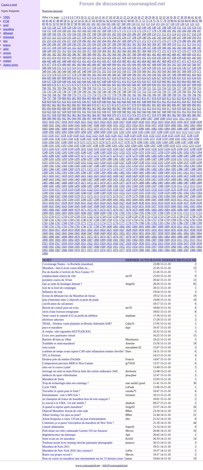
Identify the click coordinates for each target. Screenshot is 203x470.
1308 (160, 159)
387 (79, 54)
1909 (167, 240)
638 (54, 81)
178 (154, 30)
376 (184, 51)
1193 (64, 145)
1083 (160, 128)
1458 (160, 179)
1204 (134, 145)
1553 (128, 192)
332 (124, 47)
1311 (179, 159)
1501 (115, 186)
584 (104, 74)
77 (161, 20)
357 (89, 51)
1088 (192, 128)
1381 (147, 169)
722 (154, 88)
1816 (51, 229)
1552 (122, 192)
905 (109, 108)
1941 (51, 246)
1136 (177, 135)
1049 (103, 125)
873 (109, 105)
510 (54, 67)
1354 (135, 165)
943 (139, 111)
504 (184, 64)
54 (79, 20)
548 (84, 71)
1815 (45, 229)
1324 (103, 162)
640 (64, 81)
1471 (83, 182)
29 (149, 17)
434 (154, 57)
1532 (154, 189)
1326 (115, 162)
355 (79, 51)
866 (74, 105)
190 (54, 34)
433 (149, 57)
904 (104, 108)
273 (149, 40)
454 (94, 61)
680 (104, 84)
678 (94, 84)
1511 (179, 186)
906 (114, 108)
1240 (45, 152)
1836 (180, 229)
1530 (141, 189)
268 (124, 40)
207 (139, 34)
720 (144, 88)
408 (184, 54)
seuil (6, 25)
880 (144, 105)
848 (144, 101)
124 (44, 27)
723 (159, 88)
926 (54, 111)
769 (69, 94)
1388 (192, 169)
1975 (109, 250)
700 (44, 88)
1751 (115, 219)
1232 (154, 148)
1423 (96, 175)
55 (82, 20)
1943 (64, 246)
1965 (45, 250)
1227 (122, 148)
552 (104, 71)
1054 (135, 125)
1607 (154, 199)
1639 (199, 202)
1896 (83, 240)
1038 (192, 121)
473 (189, 61)
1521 (83, 189)
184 (184, 30)
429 (129, 57)
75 (154, 20)
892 (44, 108)
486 (94, 64)
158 (54, 30)
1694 (71, 213)
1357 (154, 165)
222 (54, 37)
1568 (64, 196)
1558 (160, 192)
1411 (179, 172)
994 (74, 118)
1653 (128, 206)
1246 (83, 152)
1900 (109, 240)
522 (114, 67)
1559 (167, 192)
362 (114, 51)
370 (154, 51)
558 (134, 71)
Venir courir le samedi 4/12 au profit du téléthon (69, 315)
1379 (135, 169)
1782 (154, 223)
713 (109, 88)
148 (164, 27)
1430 (141, 175)
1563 (192, 192)
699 (199, 84)
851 (159, 101)
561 (149, 71)
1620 (77, 202)
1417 (58, 175)
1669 (71, 209)
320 (64, 47)
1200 (108, 145)
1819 (71, 229)
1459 (167, 179)
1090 (45, 132)
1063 (192, 125)
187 (199, 30)
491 (119, 64)
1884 (167, 236)
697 (189, 84)
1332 (154, 162)
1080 (141, 128)
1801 (115, 226)
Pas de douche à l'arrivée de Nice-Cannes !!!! (68, 272)
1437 (186, 175)
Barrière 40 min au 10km (56, 339)
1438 (192, 175)
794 (194, 94)
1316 (51, 162)
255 (59, 40)
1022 (90, 121)
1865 (45, 236)
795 (199, 94)
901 (89, 108)
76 (157, 20)
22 (124, 17)
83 (182, 20)
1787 (186, 223)
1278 (128, 155)
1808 (160, 226)
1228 (128, 148)
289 (69, 44)
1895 (77, 240)
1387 (186, 169)
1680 (141, 209)
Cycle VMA (49, 387)
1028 (128, 121)
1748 (96, 219)
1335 (173, 162)
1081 (147, 128)
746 (114, 91)
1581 (147, 196)
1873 (96, 236)
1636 (180, 202)
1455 (141, 179)
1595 (77, 199)
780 (124, 94)
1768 (64, 223)
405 (169, 54)
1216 (51, 148)
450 (74, 61)
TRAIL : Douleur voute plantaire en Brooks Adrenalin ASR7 (77, 323)
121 (187, 24)
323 (79, 47)
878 (134, 105)
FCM (6, 21)
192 (64, 34)
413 (49, 57)
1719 (71, 216)
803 (79, 98)
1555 (141, 192)
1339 (199, 162)
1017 (58, 121)
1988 (192, 250)
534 (174, 67)
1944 (71, 246)
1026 (115, 121)
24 (131, 17)
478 (54, 64)
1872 (90, 236)
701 (49, 88)
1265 (45, 155)
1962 (186, 246)
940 (124, 111)
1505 (141, 186)
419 (79, 57)
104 (103, 24)
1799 (103, 226)
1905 (141, 240)
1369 (71, 169)
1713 (192, 213)
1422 (90, 175)
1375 (109, 169)
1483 (160, 182)
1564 (199, 192)
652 (124, 81)
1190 (45, 145)
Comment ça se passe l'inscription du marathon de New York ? (78, 422)
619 (119, 78)
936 (104, 111)
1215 (45, 148)
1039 (199, 121)
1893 (64, 240)
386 (74, 54)
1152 (120, 138)
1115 (45, 135)
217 (189, 34)
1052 (122, 125)
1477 (122, 182)
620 (124, 78)
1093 (64, 132)
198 (94, 34)
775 (99, 94)
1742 (58, 219)
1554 (135, 192)
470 (174, 61)
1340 (45, 165)
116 (163, 24)
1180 (139, 142)
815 (139, 98)
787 (159, 94)
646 (94, 81)
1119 (69, 135)
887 (179, 105)
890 (194, 105)
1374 (103, 169)
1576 (115, 196)
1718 (64, 216)
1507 (154, 186)
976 (144, 115)
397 (129, 54)
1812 (186, 226)
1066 (51, 128)
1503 (128, 186)
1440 (45, 179)
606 (54, 78)
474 (194, 61)
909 (129, 108)
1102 (121, 132)
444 (44, 61)
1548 (96, 192)
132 (84, 27)
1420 (77, 175)
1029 (135, 121)
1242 (58, 152)
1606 (147, 199)
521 (109, 67)
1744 (71, 219)
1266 (51, 155)
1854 (135, 233)
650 (114, 81)
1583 (160, 196)
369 (149, 51)
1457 (154, 179)
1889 (199, 236)
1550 (109, 192)
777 (109, 94)
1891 (51, 240)
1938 (192, 243)
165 (89, 30)
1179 (133, 142)
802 (74, 98)
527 (139, 67)
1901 (115, 240)
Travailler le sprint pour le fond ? (61, 391)
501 (169, 64)
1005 (137, 118)
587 (119, 74)
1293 (64, 159)
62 (107, 20)
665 (189, 81)
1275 (109, 155)
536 (184, 67)
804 (84, 98)
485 (89, 64)
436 (164, 57)
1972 (90, 250)
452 (84, 61)
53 (75, 20)
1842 (58, 233)
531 (159, 67)
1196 (82, 145)
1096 (83, 132)
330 (114, 47)
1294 (71, 159)
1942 (58, 246)
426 (114, 57)
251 (199, 37)
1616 (51, 202)
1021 (83, 121)
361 (109, 51)
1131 (145, 135)
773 (89, 94)
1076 (115, 128)
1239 (199, 148)
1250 (109, 152)
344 (184, 47)
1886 (180, 236)
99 (79, 24)
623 (139, 78)
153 (189, 27)
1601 (115, 199)
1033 (160, 121)
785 (149, 94)
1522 (90, 189)
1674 (103, 209)
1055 (141, 125)
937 (109, 111)
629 (169, 78)
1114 (197, 132)
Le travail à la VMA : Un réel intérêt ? (64, 403)
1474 (103, 182)
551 (99, 71)
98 (75, 24)
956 (44, 115)
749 (129, 91)
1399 (103, 172)
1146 (82, 138)
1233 (160, 148)
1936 (180, 243)
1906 (147, 240)
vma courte (48, 347)
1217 (58, 148)
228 (84, 37)
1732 (154, 216)
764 (44, 94)
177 (149, 30)
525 (129, 67)
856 (184, 101)
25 (135, 17)
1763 (192, 219)
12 (89, 17)
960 (64, 115)
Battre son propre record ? (57, 454)
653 (129, 81)
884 (164, 105)
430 (134, 57)
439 (179, 57)
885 (169, 105)
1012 (182, 118)
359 (99, 51)
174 (134, 30)
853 (169, 101)
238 (134, 37)
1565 (45, 196)
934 (94, 111)
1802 (122, 226)
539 (199, 67)
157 (49, 30)
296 (104, 44)
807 (99, 98)
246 (174, 37)
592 (144, 74)
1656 (147, 206)
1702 (122, 213)
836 (84, 101)
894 (54, 108)
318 (54, 47)
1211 (178, 145)
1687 (186, 209)
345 (189, 47)
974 (134, 115)
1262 (186, 152)
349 (49, 51)
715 (119, 88)
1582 (154, 196)
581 (89, 74)
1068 (64, 128)
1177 (120, 142)
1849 (103, 233)
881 (149, 105)
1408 (160, 172)
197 (89, 34)
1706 (147, 213)
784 (144, 94)
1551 (115, 192)
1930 (141, 243)
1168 (64, 142)
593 (149, 74)
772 (84, 94)
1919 (71, 243)
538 (194, 67)
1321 (83, 162)
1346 (83, 165)
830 (54, 101)
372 (164, 51)
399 (139, 54)
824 (184, 98)
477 (49, 64)
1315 (45, 162)
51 (68, 20)
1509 (167, 186)
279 (179, 40)
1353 (128, 165)
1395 (77, 172)
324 (84, 47)
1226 (115, 148)
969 (109, 115)
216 (184, 34)
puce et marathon (52, 327)
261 (89, 40)
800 (64, 98)
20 (117, 17)
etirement (8, 37)
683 (119, 84)
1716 (51, 216)
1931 (147, 243)
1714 (199, 213)
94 (61, 24)
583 (99, 74)
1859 (167, 233)
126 (54, 27)
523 (119, 67)
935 (99, 111)
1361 (180, 165)
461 (129, 61)
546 (74, 71)
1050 (109, 125)
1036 (180, 121)
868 (84, 105)
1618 (64, 202)
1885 (173, 236)
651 (119, 81)
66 (122, 20)
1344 (71, 165)
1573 (96, 196)
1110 (172, 132)
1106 (147, 132)
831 (59, 101)
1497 (90, 186)
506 (194, 64)
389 (89, 54)
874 (114, 105)
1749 (103, 219)
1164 (196, 138)
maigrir (7, 56)
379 (199, 51)
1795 (77, 226)
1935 (173, 243)
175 (139, 30)
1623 (96, 202)
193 (69, 34)
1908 (160, 240)
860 (44, 105)
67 (125, 20)
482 (74, 64)
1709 (167, 213)
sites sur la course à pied (56, 367)
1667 (58, 209)
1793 (64, 226)
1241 (51, 152)
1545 (77, 192)
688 (144, 84)
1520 (77, 189)
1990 (45, 253)
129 (69, 27)
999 (99, 118)
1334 (167, 162)
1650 (109, 206)
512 (64, 67)
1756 (147, 219)
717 (129, 88)
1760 (173, 219)
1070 (77, 128)
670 (54, 84)
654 (134, 81)
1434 (167, 175)
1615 (45, 202)
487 (99, 64)
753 (149, 91)
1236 (180, 148)
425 (109, 57)
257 (69, 40)
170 (114, 30)
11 (85, 17)
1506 (147, 186)
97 (72, 24)
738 (74, 91)
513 (69, 67)
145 (149, 27)
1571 (83, 196)
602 (194, 74)
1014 (194, 118)
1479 (135, 182)
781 (129, 94)
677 (89, 84)
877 (129, 105)
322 (74, 47)
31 (156, 17)
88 (200, 20)
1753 (128, 219)
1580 (141, 196)
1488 (192, 182)
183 (179, 30)
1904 (135, 240)
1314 (199, 159)
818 (154, 98)
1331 (147, 162)
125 (49, 27)
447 (59, 61)
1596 (83, 199)
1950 (109, 246)
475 (199, 61)
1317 (58, 162)
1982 (154, 250)
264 (104, 40)
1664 (199, 206)
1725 (109, 216)
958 (54, 115)
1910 (173, 240)
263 (99, 40)
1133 (158, 135)
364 (124, 51)
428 (124, 57)
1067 (58, 128)
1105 (140, 132)
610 (74, 78)
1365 (45, 169)
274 (154, 40)
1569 (71, 196)
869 (89, 105)
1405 (141, 172)
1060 (173, 125)
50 (64, 20)
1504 (135, 186)
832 (64, 101)
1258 (160, 152)
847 (139, 101)
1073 (96, 128)
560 (144, 71)
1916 (51, 243)
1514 (199, 186)
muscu (7, 44)
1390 (45, 172)
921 (189, 108)
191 (59, 34)
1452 (122, 179)
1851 (115, 233)
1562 (186, 192)
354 (74, 51)
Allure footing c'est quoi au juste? (61, 414)
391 (99, 54)
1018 (64, 121)
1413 (192, 172)
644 (84, 81)
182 (174, 30)
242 (154, 37)
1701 (115, 213)
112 (143, 24)
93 (57, 24)
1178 (127, 142)
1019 (71, 121)
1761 (180, 219)
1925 (109, 243)
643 (79, 81)
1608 (160, 199)
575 (59, 74)
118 (172, 24)
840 (104, 101)
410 (194, 54)
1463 (192, 179)
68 (129, 20)
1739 (199, 216)
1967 (58, 250)
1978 (128, 250)
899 (79, 108)
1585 (173, 196)
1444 (71, 179)
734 (54, 91)
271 (139, 40)
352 (64, 51)
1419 (71, 175)
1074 (103, 128)
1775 (109, 223)
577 (69, 74)
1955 (141, 246)
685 (129, 84)
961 (69, 115)
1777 (122, 223)
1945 (77, 246)
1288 (192, 155)
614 (94, 78)
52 (72, 20)
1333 (160, 162)
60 (100, 20)
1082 (154, 128)
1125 (107, 135)
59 (97, 20)
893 (49, 108)
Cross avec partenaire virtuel (58, 335)
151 (179, 27)
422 (94, 57)
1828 (128, 229)
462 (134, 61)
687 (139, 84)
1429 (135, 175)
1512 (186, 186)
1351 (115, 165)
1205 (140, 145)
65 (118, 20)
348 (44, 51)
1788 (192, 223)
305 (149, 44)
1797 (90, 226)
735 (59, 91)
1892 (58, 240)
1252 (122, 152)
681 (109, 84)
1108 (159, 132)
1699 (103, 213)
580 (84, 74)
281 (189, 40)
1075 (109, 128)
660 (164, 81)
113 (148, 24)
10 (81, 17)
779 (119, 94)
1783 (160, 223)
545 (69, 71)
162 (74, 30)
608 (64, 78)
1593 (64, 199)
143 (139, 27)
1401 (115, 172)
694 (174, 84)
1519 (71, 189)
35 (171, 17)
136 (104, 27)
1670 (77, 209)
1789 (199, 223)
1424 (103, 175)
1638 (192, 202)
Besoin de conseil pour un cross (60, 307)
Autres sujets (10, 64)
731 (199, 88)
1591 (51, 199)
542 (54, 71)
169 (109, 30)
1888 (192, 236)
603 (199, 74)
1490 (45, 186)
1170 (76, 142)
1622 (90, 202)
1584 (167, 196)
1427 (122, 175)
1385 (173, 169)
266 (114, 40)
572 (44, 74)
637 (49, 81)
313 (189, 44)
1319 (71, 162)
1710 (173, 213)
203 (119, 34)
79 (168, 20)
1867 (58, 236)
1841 (51, 233)
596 (164, 74)
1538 (192, 189)
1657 (154, 206)
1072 (90, 128)
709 (89, 88)
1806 (147, 226)
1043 (64, 125)
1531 (147, 189)
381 (49, 54)
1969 (71, 250)
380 (44, 54)
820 (164, 98)
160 (64, 30)
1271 (83, 155)
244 (164, 37)
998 (94, 118)
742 (94, 91)
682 (114, 84)
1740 (45, 219)
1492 (58, 186)
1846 (83, 233)
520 (104, 67)
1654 (135, 206)
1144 (70, 138)
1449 (103, 179)
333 (129, 47)
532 (164, 67)
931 (79, 111)
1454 (135, 179)
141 (129, 27)
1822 (90, 229)
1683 (160, 209)
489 (109, 64)
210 (154, 34)
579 (79, 74)
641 (69, 81)
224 (64, 37)
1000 (105, 118)
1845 (77, 233)
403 (159, 54)
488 (104, 64)
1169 (70, 142)
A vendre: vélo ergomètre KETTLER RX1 (66, 331)
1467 (58, 182)
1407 (154, 172)
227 (79, 37)
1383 (160, 169)
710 (94, 88)
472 (184, 61)
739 (79, 91)
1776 (115, 223)
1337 (186, 162)
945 (149, 111)
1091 (51, 132)
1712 (186, 213)
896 (64, 108)
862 (54, 105)
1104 (134, 132)
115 (158, 24)
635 (199, 78)
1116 (51, 135)
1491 (51, 186)
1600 (109, 199)
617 (109, 78)
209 (149, 34)
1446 (83, 179)
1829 (135, 229)
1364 (199, 165)
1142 (57, 138)
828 (44, 101)
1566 (51, 196)
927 (59, 111)
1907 (154, 240)
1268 (64, 155)
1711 (179, 213)
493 (129, 64)
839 (99, 101)
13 (92, 17)
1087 (186, 128)
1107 (153, 132)
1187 (184, 142)
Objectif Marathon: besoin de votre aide (65, 410)
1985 (173, 250)
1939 (199, 243)
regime (7, 60)
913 (149, 108)
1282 (154, 155)
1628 (128, 202)
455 (99, 61)
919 (179, 108)
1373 (96, 169)
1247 (90, 152)
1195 (76, 145)
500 (164, 64)
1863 (192, 233)
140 (124, 27)
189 (49, 34)
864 (64, 105)
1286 (180, 155)
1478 (128, 182)
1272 (90, 155)
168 (104, 30)
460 (124, 61)
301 (129, 44)
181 (169, 30)
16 (103, 17)
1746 (83, 219)
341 (169, 47)
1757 (154, 219)
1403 (128, 172)
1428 (128, 175)
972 (124, 115)
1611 (179, 199)
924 (44, 111)
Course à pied (9, 4)
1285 (173, 155)
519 (99, 67)
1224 (103, 148)
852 (164, 101)
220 (44, 37)
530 (154, 67)
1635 (173, 202)
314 (194, 44)
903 (99, 108)
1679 (135, 209)
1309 (167, 159)
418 (74, 57)
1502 (122, 186)
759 (179, 91)
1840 (45, 233)
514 (74, 67)
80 (171, 20)
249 (189, 37)
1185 (171, 142)
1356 (147, 165)
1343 (64, 165)
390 (94, 54)
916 (164, 108)
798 (54, 98)
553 (109, 71)
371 (159, 51)
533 (169, 67)
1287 (186, 155)
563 (159, 71)
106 (113, 24)
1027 (122, 121)
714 (114, 88)
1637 (186, 202)
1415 (45, 175)
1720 (77, 216)
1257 (154, 152)
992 (64, 118)
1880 (141, 236)
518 (94, 67)
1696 (83, 213)
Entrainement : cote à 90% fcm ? (61, 395)
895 (59, 108)
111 (138, 24)
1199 (101, 145)
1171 (82, 142)
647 (99, 81)
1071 (83, 128)
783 (139, 94)
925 (49, 111)
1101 (115, 132)
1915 (45, 243)
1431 (147, 175)
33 (164, 17)
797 (49, 98)
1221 (83, 148)
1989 (199, 250)
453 (89, 61)
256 (64, 40)
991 (59, 118)
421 (89, 57)
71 (139, 20)
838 (94, 101)
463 (139, 61)
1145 (76, 138)
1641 (51, 206)
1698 (96, 213)
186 (194, 30)
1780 (141, 223)
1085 (173, 128)
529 (149, 67)
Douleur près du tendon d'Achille (61, 359)
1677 (122, 209)
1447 (90, 179)
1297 (90, 159)
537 (189, 67)
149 (169, 27)
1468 (64, 182)
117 (167, 24)
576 (64, 74)
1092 (58, 132)
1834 (167, 229)
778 (114, 94)
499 (159, 64)
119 (177, 24)
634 (194, 78)
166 (94, 30)
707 (79, 88)
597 (169, 74)
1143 (64, 138)
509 (49, 67)
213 (169, 34)
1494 (71, 186)
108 (123, 24)
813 (129, 98)
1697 (90, 213)
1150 (108, 138)
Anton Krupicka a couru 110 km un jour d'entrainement (74, 418)
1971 (83, 250)
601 (189, 74)
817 (149, 98)
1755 (141, 219)
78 (164, 20)
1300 (109, 159)
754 (154, 91)
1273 (96, 155)
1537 (186, 189)
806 (94, 98)
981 (169, 115)
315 (199, 44)
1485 (173, 182)
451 (79, 61)
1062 (186, 125)
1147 (89, 138)
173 (129, 30)
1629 (135, 202)
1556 (147, 192)
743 (99, 91)
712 (104, 88)
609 (69, 78)
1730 (141, 216)
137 (109, 27)
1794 (71, 226)
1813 (192, 226)
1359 (167, 165)
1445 (77, 179)
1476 (115, 182)
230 (94, 37)
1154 (133, 138)
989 (49, 118)
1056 (147, 125)
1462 (186, 179)
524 (124, 67)
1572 (90, 196)
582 (94, 74)
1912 (186, 240)
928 (64, 111)
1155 (139, 138)
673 (69, 84)
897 (69, 108)
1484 (167, 182)
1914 (199, 240)
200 (104, 34)
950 (174, 111)
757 (169, 91)
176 (144, 30)
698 (194, 84)
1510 (173, 186)
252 (44, 40)
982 (174, 115)
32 (160, 17)
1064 (199, 125)
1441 (51, 179)
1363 (192, 165)
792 (184, 94)
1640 (45, 206)
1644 (71, 206)
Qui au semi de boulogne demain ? (62, 283)
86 (193, 20)
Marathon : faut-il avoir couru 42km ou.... (66, 268)
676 (84, 84)
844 (124, 101)
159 (59, 30)
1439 (199, 175)
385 (69, 54)
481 (69, 64)
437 (169, 57)
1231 (147, 148)
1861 (180, 233)
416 (64, 57)
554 (114, 71)
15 (99, 17)
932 (84, 111)
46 (50, 20)
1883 (160, 236)
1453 (128, 179)
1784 (167, 223)
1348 (96, 165)
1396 (83, 172)
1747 (90, 219)
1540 (45, 192)
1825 (109, 229)
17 (106, 17)
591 (139, 74)
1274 (103, 155)
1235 (173, 148)
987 (199, 115)
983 (179, 115)
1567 (58, 196)
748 (124, 91)
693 (169, 84)
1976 (115, 250)
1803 (128, 226)
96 (68, 24)
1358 (160, 165)
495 (139, 64)
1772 (90, 223)
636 (44, 81)
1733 (160, 216)
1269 (71, 155)
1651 (115, 206)
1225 (109, 148)
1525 (109, 189)
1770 (77, 223)
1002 (118, 118)
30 (153, 17)
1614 (199, 199)
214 (174, 34)
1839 (199, 229)
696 (184, 84)
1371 (83, 169)
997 (89, 118)
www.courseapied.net (88, 465)
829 (49, 101)
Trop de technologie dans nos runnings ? (65, 383)
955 (199, 111)
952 (184, 111)
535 (179, 67)
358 (94, 51)
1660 (173, 206)
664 (184, 81)
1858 (160, 233)
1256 (147, 152)
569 (189, 71)
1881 (147, 236)
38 (181, 17)
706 (74, 88)
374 (174, 51)
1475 (109, 182)
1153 (127, 138)
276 (164, 40)
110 (133, 24)
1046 (83, 125)
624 (144, 78)
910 (134, 108)
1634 (167, 202)
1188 (190, 142)
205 (129, 34)
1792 (58, 226)
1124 (101, 135)
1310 (173, 159)
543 (59, 71)
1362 (186, 165)
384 (64, 54)
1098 (96, 132)
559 (139, 71)
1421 (83, 175)
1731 (147, 216)
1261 (180, 152)
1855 (141, 233)
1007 (150, 118)
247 (179, 37)
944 (144, 111)
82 (179, 20)
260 (84, 40)
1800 (109, 226)
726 (174, 88)
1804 (135, 226)
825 (189, 98)
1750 (109, 219)
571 (199, 71)
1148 (95, 138)
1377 (122, 169)
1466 (51, 182)
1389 (199, 169)
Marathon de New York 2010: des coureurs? (67, 450)
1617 (58, 202)
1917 (58, 243)
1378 (128, 169)
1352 (122, 165)
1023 (96, 121)
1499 (103, 186)
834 (74, 101)
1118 (63, 135)
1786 (180, 223)
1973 (96, 250)
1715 (45, 216)
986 (194, 115)
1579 (135, 196)
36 (174, 17)
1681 (147, 209)
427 (119, 57)
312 (184, 44)
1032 (154, 121)
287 (59, 44)
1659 (167, 206)
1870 (77, 236)
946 (154, 111)
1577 (122, 196)
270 (134, 40)
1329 (135, 162)
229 (89, 37)
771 (79, 94)
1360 (173, 165)
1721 (83, 216)
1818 (64, 229)
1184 (165, 142)
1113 (190, 132)
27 (142, 17)
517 (89, 67)
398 (134, 54)
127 (59, 27)
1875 (109, 236)
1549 (103, 192)
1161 (177, 138)
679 (99, 84)
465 (149, 61)
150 (174, 27)
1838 (192, 229)
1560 (173, 192)
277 (169, 40)
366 (134, 51)
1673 (96, 209)
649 (109, 81)
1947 (90, 246)
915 (159, 108)
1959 (167, 246)
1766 (51, 223)
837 (89, 101)
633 (189, 78)
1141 (51, 138)
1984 (167, 250)
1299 (103, 159)
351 (59, 51)
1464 (199, 179)
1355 (141, 165)
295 (99, 44)
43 (199, 17)
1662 (186, 206)
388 (84, 54)
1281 (147, 155)
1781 (147, 223)
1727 (122, 216)
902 (94, 108)
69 (132, 20)
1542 (58, 192)
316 (44, 47)
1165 (45, 142)
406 (174, 54)
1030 (141, 121)
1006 (143, 118)
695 (179, 84)
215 (179, 34)
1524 (103, 189)
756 (164, 91)
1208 (159, 145)
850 (154, 101)
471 (179, 61)
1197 (89, 145)
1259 (167, 152)
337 (149, 47)
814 (134, 98)
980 (164, 115)
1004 (130, 118)
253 (49, 40)
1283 (160, 155)
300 (124, 44)
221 (49, 37)
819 (159, 98)
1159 (165, 138)
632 (184, 78)
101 (88, 24)
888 (184, 105)
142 (134, 27)
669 (49, 84)
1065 (45, 128)
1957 (154, 246)
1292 (58, 159)
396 (124, 54)
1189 (196, 142)
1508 (160, 186)
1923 (96, 243)
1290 (45, 159)
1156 (146, 138)
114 (153, 24)
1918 (64, 243)
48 (57, 20)
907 (119, 108)
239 (139, 37)
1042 (58, 125)
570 (194, 71)
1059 (167, 125)
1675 (109, 209)
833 (69, 101)
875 (119, 105)
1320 (77, 162)
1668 (64, 209)
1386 (180, 169)
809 (109, 98)
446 (54, 61)
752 (144, 91)
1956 (147, 246)
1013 (188, 118)
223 (59, 37)
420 (84, 57)
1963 (192, 246)
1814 (199, 226)
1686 (180, 209)
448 (64, 61)
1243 (64, 152)
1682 (154, 209)
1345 (77, 165)
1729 (135, 216)
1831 (147, 229)
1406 (147, 172)
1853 (128, 233)
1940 (45, 246)
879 (139, 105)
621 (129, 78)
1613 (192, 199)
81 (175, 20)
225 (69, 37)
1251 (115, 152)
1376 (115, 169)
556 (124, 71)
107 (118, 24)
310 (174, 44)
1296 (83, 159)
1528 (128, 189)
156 (44, 30)
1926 (115, 243)
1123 (95, 135)
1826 (115, 229)
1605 (141, 199)
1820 (77, 229)
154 (194, 27)
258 (74, 40)
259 (79, 40)
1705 (141, 213)
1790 (45, 226)
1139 (196, 135)
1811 (179, 226)
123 (197, 24)
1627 (122, 202)
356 (84, 51)
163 (79, 30)
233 (109, 37)
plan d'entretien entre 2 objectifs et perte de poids (70, 299)
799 (59, 98)
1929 (135, 243)
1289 (199, 155)
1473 (96, 182)
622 (134, 78)
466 (154, 61)
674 (74, 84)
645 (89, 81)
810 (114, 98)
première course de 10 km (57, 279)
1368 (64, 169)
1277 (122, 155)
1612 (186, 199)
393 (109, 54)
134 (94, 27)
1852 (122, 233)
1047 (90, 125)
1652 (122, 206)
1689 (199, 209)
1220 (77, 148)
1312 (186, 159)
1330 (141, 162)
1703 (128, 213)
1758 (160, 219)
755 (159, 91)
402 (154, 54)
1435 (173, 175)
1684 (167, 209)
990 (54, 118)
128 (64, 27)
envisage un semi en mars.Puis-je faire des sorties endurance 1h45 (80, 371)
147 (159, 27)
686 (134, 84)
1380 (141, 169)
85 (189, 20)
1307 (154, 159)
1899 (103, 240)
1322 (90, 162)
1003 (124, 118)
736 (64, 91)
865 (69, 105)
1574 (103, 196)
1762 (186, 219)
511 (59, 67)
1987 (186, 250)
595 (159, 74)
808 (104, 98)
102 (93, 24)
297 (109, 44)
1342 (58, 165)
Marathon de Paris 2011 (56, 446)
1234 (167, 148)
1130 (139, 135)
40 (189, 17)
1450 (109, 179)
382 (54, 54)
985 (189, 115)
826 (194, 98)
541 (49, 71)
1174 (101, 142)
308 (164, 44)
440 (184, 57)
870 (94, 105)
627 (159, 78)
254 (54, 40)
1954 (135, 246)
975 (139, 115)
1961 (180, 246)
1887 (186, 236)
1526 (115, 189)
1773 (96, 223)
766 (54, 94)
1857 (154, 233)
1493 (64, 186)
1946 (83, 246)
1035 (173, 121)
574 (54, 74)
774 (94, 94)
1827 (122, 229)
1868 (64, 236)
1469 (71, 182)
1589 (199, 196)
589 (129, 74)
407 (179, 54)
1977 (122, 250)
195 (79, 34)
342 (174, 47)
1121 (82, 135)
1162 (184, 138)
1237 (186, 148)
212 (164, 34)
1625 (109, 202)
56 (86, 20)
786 (154, 94)
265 (109, 40)
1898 (96, 240)
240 (144, 37)
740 (84, 91)
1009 (163, 118)
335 (139, 47)
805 (89, 98)
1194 (70, 145)
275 (159, 40)
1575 (109, 196)
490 (114, 64)
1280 (141, 155)
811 (119, 98)
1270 (77, 155)
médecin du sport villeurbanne (59, 375)
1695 (77, 213)
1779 (135, 223)
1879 (135, 236)
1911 (179, 240)
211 (159, 34)
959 (59, 115)
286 (54, 44)
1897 (90, 240)
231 (99, 37)
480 (64, 64)
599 (179, 74)
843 (119, 101)
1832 (154, 229)
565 (169, 71)
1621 (83, 202)
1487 (186, 182)
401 (149, 54)
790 (174, 94)
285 (49, 44)
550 (94, 71)
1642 (58, 206)
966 (94, 115)
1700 (109, 213)
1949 (103, 246)
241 (149, 37)
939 (119, 111)
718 (134, 88)
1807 (154, 226)
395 (119, 54)
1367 (58, 169)
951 (179, 111)
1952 (122, 246)
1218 (64, 148)
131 (79, 27)
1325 (109, 162)
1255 (141, 152)
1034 (167, 121)
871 (99, 105)
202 (114, 34)
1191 (51, 145)
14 (96, 17)
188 (44, 34)
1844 (71, 233)
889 (189, 105)
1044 (71, 125)
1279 (135, 155)
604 (44, 78)
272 (144, 40)
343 (179, 47)
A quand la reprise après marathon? (62, 406)
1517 (58, 189)
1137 (183, 135)
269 (129, 40)
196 (84, 34)
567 (179, 71)
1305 (141, 159)
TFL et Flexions (51, 355)
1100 (109, 132)
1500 (109, 186)
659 (159, 81)
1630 (141, 202)
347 (199, 47)
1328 (128, 162)
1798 (96, 226)
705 (69, 88)
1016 (51, 121)
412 (44, 57)
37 (178, 17)
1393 (64, 172)
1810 (173, 226)
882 (154, 105)
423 (99, 57)
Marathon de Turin (53, 379)
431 (139, 57)
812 (124, 98)
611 (79, 78)
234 (114, 37)
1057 (154, 125)
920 (184, 108)
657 (149, 81)
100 (83, 24)
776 (104, 94)
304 (144, 44)
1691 (51, 213)
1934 (167, 243)
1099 (103, 132)
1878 (128, 236)
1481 (147, 182)
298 (114, 44)
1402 (122, 172)
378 (194, 51)
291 (79, 44)
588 (124, 74)
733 (49, 91)
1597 (90, 199)
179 (159, 30)
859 (199, 101)
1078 (128, 128)
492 (124, 64)
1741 (51, 219)
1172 (89, 142)
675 (79, 84)
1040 (45, 125)
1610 (173, 199)
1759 (167, 219)
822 (174, 98)
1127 (120, 135)
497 (149, 64)
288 (64, 44)
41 (192, 17)
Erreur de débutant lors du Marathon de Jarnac (68, 295)
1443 (64, 179)
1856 (147, 233)
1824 (103, 229)
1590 (45, 199)
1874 (103, 236)
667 (199, 81)
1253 (128, 152)
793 (189, 94)
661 (169, 81)
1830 (141, 229)
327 (99, 47)
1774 (103, 223)
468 (164, 61)
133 (89, 27)
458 (114, 61)
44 (43, 20)
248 (184, 37)
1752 (122, 219)
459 (119, 61)
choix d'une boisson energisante (60, 311)
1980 (141, 250)
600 (184, 74)
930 (74, 111)
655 (139, 81)
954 (194, 111)
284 (44, 44)
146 (154, 27)
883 (159, 105)
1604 (135, 199)
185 (189, 30)
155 (199, 27)
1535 (173, 189)
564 (164, 71)
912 (144, 108)
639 (59, 81)
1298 (96, 159)
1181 (146, 142)
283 (199, 40)
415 (59, 57)
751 (139, 91)
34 (167, 17)
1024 (103, 121)
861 (49, 105)
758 (174, 91)
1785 (173, 223)
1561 (180, 192)
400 (144, 54)
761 (189, 91)
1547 (90, 192)
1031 (147, 121)
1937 (186, 243)
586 (114, 74)
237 (129, 37)
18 (110, 17)
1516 (51, 189)
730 (194, 88)
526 (134, 67)
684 (124, 84)
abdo (6, 48)
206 (134, 34)
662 (174, 81)
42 (196, 17)
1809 (167, 226)
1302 (122, 159)
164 (84, 30)
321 (69, 47)
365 (129, 51)
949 (169, 111)
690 (154, 84)
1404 (135, 172)
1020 (77, 121)
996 (84, 118)
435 (159, 57)
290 (74, 44)
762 (194, 91)
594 (154, 74)
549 (89, 71)
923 (199, 108)
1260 (173, 152)
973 (129, 115)
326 (94, 47)
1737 (186, 216)
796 (44, 98)
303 (139, 44)
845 (129, 101)
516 (84, 67)
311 (179, 44)
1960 (173, 246)
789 (169, 94)
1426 (115, 175)
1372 (90, 169)
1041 (51, 125)
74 (150, 20)
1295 (77, 159)
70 (136, 20)
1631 (147, 202)
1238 (192, 148)
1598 (96, 199)
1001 (111, 118)
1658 (160, 206)
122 (192, 24)
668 (44, 84)
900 (84, 108)
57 (89, 20)
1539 (199, 189)
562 (154, 71)
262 (94, 40)
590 (134, 74)
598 (174, 74)
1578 (128, 196)
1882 (154, 236)
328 (104, 47)
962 (74, 115)
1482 (154, 182)
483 (79, 64)
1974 (103, 250)
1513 (192, 186)
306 (154, 44)
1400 (109, 172)
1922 (90, 243)
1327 (122, 162)
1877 (122, 236)
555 (119, 71)
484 (84, 64)
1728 (128, 216)
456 (104, 61)
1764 (199, 219)
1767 (58, 223)
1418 (64, 175)
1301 (115, 159)
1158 (158, 138)
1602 (122, 199)
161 (69, 30)
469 (169, 61)
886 (174, 105)
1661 (180, 206)
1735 (173, 216)
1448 (96, 179)
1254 (135, 152)
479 (59, 64)
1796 (83, 226)
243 (159, 37)
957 (49, 115)
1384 (167, 169)
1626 (115, 202)
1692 (58, 213)
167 (99, 30)
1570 (77, 196)
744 (104, 91)
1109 (166, 132)
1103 (128, 132)
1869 (71, 236)
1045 (77, 125)
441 (189, 57)
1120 (76, 135)
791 (179, 94)
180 (164, 30)
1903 (128, 240)
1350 (109, 165)
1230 (141, 148)
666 (194, 81)
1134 (164, 135)
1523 (96, 189)
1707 (154, 213)
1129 (132, 135)
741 (89, 91)
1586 (180, 196)
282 (194, 40)
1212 (185, 145)
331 (119, 47)
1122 (88, 135)
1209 (166, 145)
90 (47, 24)
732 (44, 91)
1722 (90, 216)
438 (174, 57)
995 (79, 118)
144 (144, 27)
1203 (127, 145)
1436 (180, 175)
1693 (64, 213)
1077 (122, 128)
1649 (103, 206)
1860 (173, 233)
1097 (90, 132)
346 (194, 47)
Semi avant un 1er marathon (58, 438)
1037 (186, 121)
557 (129, 71)
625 (149, 78)
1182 (152, 142)
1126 (114, 135)
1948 (96, 246)
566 (174, 71)
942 (134, 111)
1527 (122, 189)
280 (184, 40)
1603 (128, 199)
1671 (83, 209)
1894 (71, 240)
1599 (103, 199)
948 (164, 111)
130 (74, 27)
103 (98, 24)
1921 (83, 243)
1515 (45, 189)
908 (124, 108)
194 (74, 34)
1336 (180, 162)
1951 (115, 246)
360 (104, 51)
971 (119, 115)
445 (49, 61)
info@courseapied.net (114, 465)
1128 (126, 135)
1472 (90, 182)
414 (54, 57)
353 (69, 51)
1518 (64, 189)
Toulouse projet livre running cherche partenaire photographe (77, 442)
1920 (77, 243)
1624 (103, 202)
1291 (51, 159)
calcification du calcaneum (57, 303)
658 (154, 81)
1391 (51, 172)
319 (59, 47)
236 (124, 37)
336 (144, 47)
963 (79, 115)
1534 (167, 189)
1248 (96, 152)
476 (44, 64)
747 (119, 91)
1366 (51, 169)
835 (79, 101)
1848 (96, 233)
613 (89, 78)
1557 (154, 192)
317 (49, 47)
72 (143, 20)
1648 (96, 206)
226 (74, 37)
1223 (96, 148)
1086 (180, 128)
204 (124, 34)
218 (194, 34)
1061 (180, 125)
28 (146, 17)
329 (109, 47)
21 (121, 17)
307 (159, 44)
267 (119, 40)
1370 (77, 169)
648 (104, 81)
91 (50, 24)
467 (159, 61)
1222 (90, 148)
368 (144, 51)
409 (189, 54)
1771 (83, 223)
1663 (192, 206)
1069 (71, 128)
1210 (172, 145)
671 (59, 84)
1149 (101, 138)
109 (128, 24)
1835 (173, 229)
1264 (199, 152)
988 (44, 118)
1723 (96, 216)
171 (119, 30)
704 (64, 88)
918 (174, 108)
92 (54, 24)
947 (159, 111)
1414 (199, 172)
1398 (96, 172)
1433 (160, 175)
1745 (77, 219)
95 (64, 24)
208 (144, 34)
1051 (115, 125)
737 (69, 91)
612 (84, 78)
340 (164, 47)
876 (124, 105)
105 (108, 24)
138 (114, 27)
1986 (180, 250)
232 (104, 37)
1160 (171, 138)
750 (134, 91)
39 (185, 17)
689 (149, 84)
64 (114, 20)
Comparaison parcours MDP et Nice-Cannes (67, 363)
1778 (128, 223)
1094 (71, 132)
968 (104, 115)
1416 (51, 175)
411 (199, 54)
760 (184, 91)
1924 (103, 243)
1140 (45, 138)
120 (182, 24)
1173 (95, 142)
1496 (83, 186)
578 (74, 74)
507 (199, 64)
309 (169, 44)
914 (154, 108)
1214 (198, 145)
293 (89, 44)
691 (159, 84)
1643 (64, 206)
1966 (51, 250)
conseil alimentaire (53, 426)
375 (179, 51)
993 (69, 118)
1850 (109, 233)
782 (134, 94)
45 (47, 20)
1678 (128, 209)
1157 (152, 138)
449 (69, 61)
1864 (199, 233)
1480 (141, 182)
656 (144, 81)
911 (139, 108)
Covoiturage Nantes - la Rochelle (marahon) (67, 264)
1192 (57, 145)
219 (199, 34)
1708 (160, 213)
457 (109, 61)
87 (196, 20)
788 (164, 94)
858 (194, 101)
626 (154, 78)
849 (149, 101)
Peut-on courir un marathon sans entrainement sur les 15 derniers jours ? (83, 458)
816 (144, 98)
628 (164, 78)
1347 (90, 165)
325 (89, 47)
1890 (45, 240)
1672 (90, 209)
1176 (114, 142)
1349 (103, 165)
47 (54, 20)
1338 (192, 162)
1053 (128, 125)
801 (69, 98)
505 (189, 64)
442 (194, 57)
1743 (64, 219)
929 (69, 111)
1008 (156, 118)
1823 (96, 229)
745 (109, 91)
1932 (154, 243)
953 (189, 111)
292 (84, 44)
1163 (190, 138)
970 (114, 115)
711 (99, 88)
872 (104, 105)
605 (49, 78)
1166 (51, 142)
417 (69, 57)
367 (139, 51)
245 (169, 37)
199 (99, 34)
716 (124, 88)
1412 (186, 172)
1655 (141, 206)
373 (169, 51)
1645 (77, 206)
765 (49, 94)
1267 (58, 155)
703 (59, 88)
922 (194, 108)
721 (149, 88)
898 (74, 108)
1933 (160, 243)
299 (119, 44)
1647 (90, 206)
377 (189, 51)
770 (74, 94)
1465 (45, 182)
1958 (160, 246)
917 (169, 108)
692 (164, 84)
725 (169, 88)
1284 (167, 155)
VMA (6, 17)
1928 (128, 243)
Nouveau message (52, 11)
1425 (109, 175)
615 (99, 78)
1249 (103, 152)
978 (154, 115)
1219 (71, 148)
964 (84, 115)
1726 (115, 216)
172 (124, 30)
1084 (167, 128)
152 (184, 27)
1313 (192, 159)
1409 (167, 172)
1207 (153, 145)
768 (64, 94)
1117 (57, 135)
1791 (51, 226)
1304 (135, 159)
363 (119, 51)
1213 (191, 145)
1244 (71, 152)
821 (169, 98)
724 (164, 88)
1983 (160, 250)
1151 (114, 138)
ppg (5, 40)
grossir (7, 52)
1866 (51, 236)
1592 (58, 199)
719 (139, 88)
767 (59, 94)
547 (79, 71)
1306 (147, 159)
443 (199, 57)
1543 (64, 192)
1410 (173, 172)
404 (164, 54)
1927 (122, 243)
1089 (199, 128)
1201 (114, 145)
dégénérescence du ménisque (59, 434)
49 (61, 20)
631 (179, 78)
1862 (186, 233)
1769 (71, 223)
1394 (71, 172)
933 (89, 111)
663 (179, 81)
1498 (96, 186)
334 (134, 47)
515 (79, 67)
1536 (180, 189)
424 (104, 57)
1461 (180, 179)
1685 (173, 209)
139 (119, 27)
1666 (51, 209)
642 (74, 81)
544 (64, 71)
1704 (135, 213)
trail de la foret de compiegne (59, 287)
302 (134, 44)
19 (114, 17)
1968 (64, 250)
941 (129, 111)
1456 (147, 179)
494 (134, 64)
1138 (189, 135)
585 (109, 74)
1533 (160, 189)
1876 (115, 236)
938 (114, 111)
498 (154, 64)
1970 (77, 250)
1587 (186, 196)
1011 (175, 118)
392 (104, 54)
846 (134, 101)
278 (174, 40)
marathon (8, 29)
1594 (71, 199)
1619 (71, 202)
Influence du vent (52, 291)
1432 (154, 175)
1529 (135, 189)
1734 (167, 216)
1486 (180, 182)
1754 (135, 219)
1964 (199, 246)
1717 (58, 216)
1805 (141, 226)
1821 (83, 229)
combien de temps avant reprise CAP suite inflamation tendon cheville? (83, 351)
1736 (180, 216)
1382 (154, 169)
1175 (108, 142)
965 (89, 115)
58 (93, 20)
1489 (199, 182)
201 (109, 34)
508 (44, 67)
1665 (45, 209)
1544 (71, 192)
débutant (8, 33)
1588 (192, 196)
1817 (58, 229)
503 (179, 64)
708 (84, 88)
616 (104, 78)
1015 (45, 121)
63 (111, 20)
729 (189, 88)
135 (99, 27)
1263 (192, 152)
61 (104, 20)
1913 (192, 240)
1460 (173, 179)
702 (54, 88)
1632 (154, 202)
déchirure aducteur (53, 319)
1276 (115, 155)
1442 (58, 179)
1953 (128, 246)
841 (109, 101)
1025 (109, 121)
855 (179, 101)
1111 (178, 132)
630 (174, 78)
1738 (192, 216)
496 (144, 64)
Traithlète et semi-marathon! (58, 343)
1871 (83, 236)
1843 (64, 233)
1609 (167, 199)
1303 (128, 159)
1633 (160, 202)
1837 (186, 229)
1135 (170, 135)
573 (49, 74)
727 (179, 88)
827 (199, 98)
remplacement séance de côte (59, 275)
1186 (177, 142)
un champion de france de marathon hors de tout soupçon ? (76, 399)
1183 (158, 142)
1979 (135, 250)
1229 (135, 148)
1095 (77, 132)
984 (184, 115)
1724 (103, 216)
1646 (83, 206)
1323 (96, 162)
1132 (151, 135)
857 (189, 101)
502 (174, 64)
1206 (146, 145)
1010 (169, 118)
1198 (95, 145)
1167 (57, 142)
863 (59, 105)
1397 (90, 172)
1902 (122, 240)
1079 (135, 128)
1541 (51, 192)
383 (59, 54)
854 (174, 101)
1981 (147, 250)
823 (179, 98)
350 (54, 51)
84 (186, 20)
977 (149, 115)
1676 (115, 209)
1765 (45, 223)
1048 (96, 125)
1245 (77, 152)
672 (64, 84)
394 (114, 54)
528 (144, 67)
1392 (58, 172)
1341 (51, 165)
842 (114, 101)
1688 (192, 209)
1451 (115, 179)
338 (154, 47)
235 (119, 37)
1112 (184, 132)
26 (139, 17)
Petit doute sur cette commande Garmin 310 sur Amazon (74, 430)
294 (94, 44)
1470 (77, 182)
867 (79, 105)
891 (199, 105)
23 (128, 17)
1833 (160, 229)
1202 (121, 145)
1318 (64, 162)
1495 (77, 186)
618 (114, 78)
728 (184, 88)
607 (59, 78)
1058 (160, 125)
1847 (90, 233)
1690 (45, 213)
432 (144, 57)
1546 (83, 192)
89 (43, 24)
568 (184, 71)
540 (44, 71)
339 (159, 47)
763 (199, 91)
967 (99, 115)
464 (144, 61)
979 (159, 115)
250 (194, 37)
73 (147, 20)
